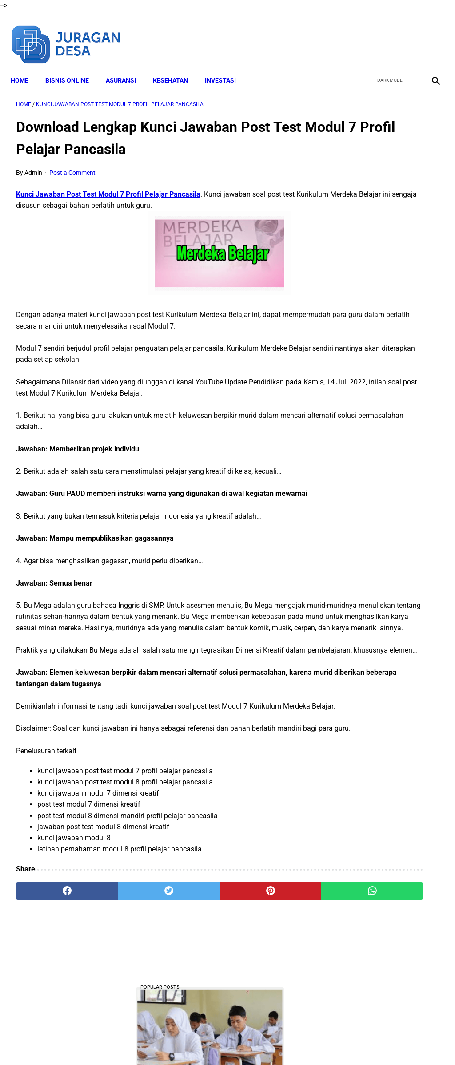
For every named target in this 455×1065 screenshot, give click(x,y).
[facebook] (366, 34)
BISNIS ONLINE (72, 67)
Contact (306, 1042)
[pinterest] (192, 961)
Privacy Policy (267, 1042)
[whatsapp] (263, 961)
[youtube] (408, 34)
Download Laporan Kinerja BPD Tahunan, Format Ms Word (379, 555)
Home (25, 67)
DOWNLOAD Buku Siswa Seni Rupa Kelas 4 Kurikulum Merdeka (383, 622)
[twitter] (387, 34)
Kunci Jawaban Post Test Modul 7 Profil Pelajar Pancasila (108, 186)
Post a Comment (72, 164)
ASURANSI (126, 67)
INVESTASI (225, 67)
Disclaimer (156, 1042)
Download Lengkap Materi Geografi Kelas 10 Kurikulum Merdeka (383, 424)
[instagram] (429, 34)
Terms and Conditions (209, 1042)
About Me (119, 1042)
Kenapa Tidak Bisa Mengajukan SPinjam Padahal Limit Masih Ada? (378, 291)
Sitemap (337, 1042)
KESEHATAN (175, 67)
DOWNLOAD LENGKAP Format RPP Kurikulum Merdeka (373, 357)
